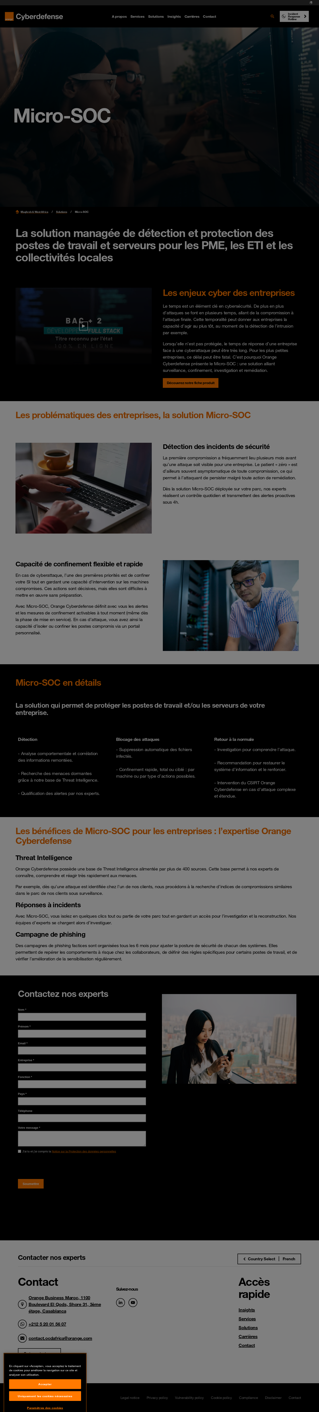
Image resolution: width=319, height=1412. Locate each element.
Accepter (45, 1401)
